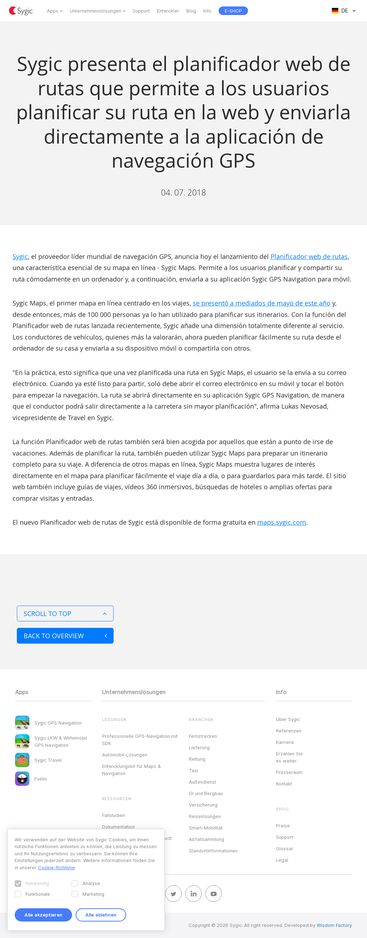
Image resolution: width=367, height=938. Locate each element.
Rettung (197, 759)
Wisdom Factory (334, 925)
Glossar (284, 848)
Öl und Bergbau (206, 793)
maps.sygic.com (281, 522)
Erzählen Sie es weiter (289, 757)
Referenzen (288, 730)
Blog (191, 11)
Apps (52, 11)
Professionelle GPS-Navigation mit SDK (140, 739)
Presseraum (289, 772)
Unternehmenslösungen (95, 11)
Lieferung (199, 747)
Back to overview (65, 635)
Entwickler (168, 11)
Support (141, 11)
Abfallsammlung (206, 839)
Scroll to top (65, 613)
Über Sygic (288, 719)
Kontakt (284, 784)
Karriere (285, 742)
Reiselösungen (205, 816)
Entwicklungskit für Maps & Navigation (131, 769)
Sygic (20, 256)
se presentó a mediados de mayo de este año (261, 303)
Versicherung (203, 805)
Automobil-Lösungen (124, 754)
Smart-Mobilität (206, 828)
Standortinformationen (213, 850)
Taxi (193, 770)
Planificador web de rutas (309, 256)
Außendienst (202, 782)
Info (207, 11)
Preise (283, 825)
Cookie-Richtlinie (56, 867)
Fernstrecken (203, 736)
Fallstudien (113, 815)
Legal (282, 860)
